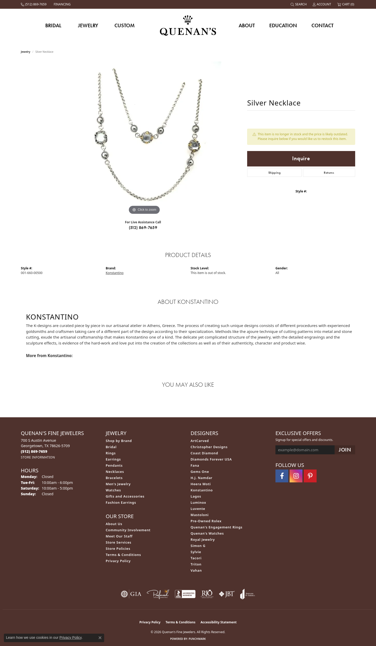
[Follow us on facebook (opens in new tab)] (281, 476)
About (247, 25)
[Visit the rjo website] (207, 594)
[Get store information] (38, 457)
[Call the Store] (34, 451)
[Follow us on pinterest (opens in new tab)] (310, 476)
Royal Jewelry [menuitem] (203, 539)
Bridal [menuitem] (111, 447)
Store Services (118, 542)
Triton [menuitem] (196, 564)
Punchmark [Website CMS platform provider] (197, 639)
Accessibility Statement (219, 622)
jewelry (25, 52)
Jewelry (88, 25)
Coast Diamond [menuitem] (204, 453)
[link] (34, 4)
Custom (124, 25)
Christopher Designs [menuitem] (209, 447)
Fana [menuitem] (195, 465)
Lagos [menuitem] (196, 496)
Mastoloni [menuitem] (200, 514)
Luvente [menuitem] (198, 508)
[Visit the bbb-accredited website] (185, 594)
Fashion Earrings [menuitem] (121, 502)
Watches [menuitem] (113, 490)
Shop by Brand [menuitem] (119, 440)
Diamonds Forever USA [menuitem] (211, 459)
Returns (329, 173)
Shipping (274, 173)
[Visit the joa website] (247, 594)
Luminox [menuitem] (198, 502)
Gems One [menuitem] (200, 471)
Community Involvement (128, 530)
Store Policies (118, 548)
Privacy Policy (118, 561)
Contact (322, 25)
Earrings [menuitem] (113, 459)
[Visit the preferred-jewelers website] (158, 594)
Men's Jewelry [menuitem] (118, 484)
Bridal (53, 25)
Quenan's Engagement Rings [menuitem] (217, 527)
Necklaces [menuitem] (115, 471)
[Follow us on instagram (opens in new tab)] (296, 476)
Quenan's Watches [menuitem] (207, 533)
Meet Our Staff (119, 536)
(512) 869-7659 (143, 227)
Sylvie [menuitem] (196, 552)
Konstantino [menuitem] (202, 490)
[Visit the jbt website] (227, 594)
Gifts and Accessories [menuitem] (125, 496)
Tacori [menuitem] (196, 558)
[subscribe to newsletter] (345, 449)
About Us (114, 523)
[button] (299, 4)
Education (283, 25)
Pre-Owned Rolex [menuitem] (206, 521)
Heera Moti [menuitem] (201, 484)
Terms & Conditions (123, 554)
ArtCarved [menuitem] (200, 440)
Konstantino (114, 273)
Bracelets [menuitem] (114, 477)
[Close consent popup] (100, 637)
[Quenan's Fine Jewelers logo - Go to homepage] (188, 25)
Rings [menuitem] (111, 453)
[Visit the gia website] (131, 594)
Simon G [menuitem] (198, 545)
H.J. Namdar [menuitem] (201, 477)
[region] (144, 138)
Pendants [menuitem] (114, 465)
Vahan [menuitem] (196, 570)
